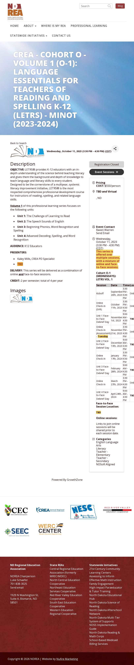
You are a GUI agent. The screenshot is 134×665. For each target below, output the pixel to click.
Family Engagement (101, 584)
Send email (17, 587)
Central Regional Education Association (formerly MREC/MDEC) (66, 572)
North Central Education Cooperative (65, 582)
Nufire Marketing (67, 659)
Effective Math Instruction (105, 580)
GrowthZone (75, 480)
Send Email (102, 233)
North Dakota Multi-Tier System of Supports (104, 619)
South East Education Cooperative (63, 604)
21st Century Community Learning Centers (104, 570)
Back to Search (18, 143)
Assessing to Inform (101, 576)
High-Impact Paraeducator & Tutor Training (105, 589)
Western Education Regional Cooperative (63, 612)
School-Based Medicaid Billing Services (103, 642)
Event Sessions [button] (106, 172)
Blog (120, 5)
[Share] (115, 148)
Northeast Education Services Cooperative (63, 589)
